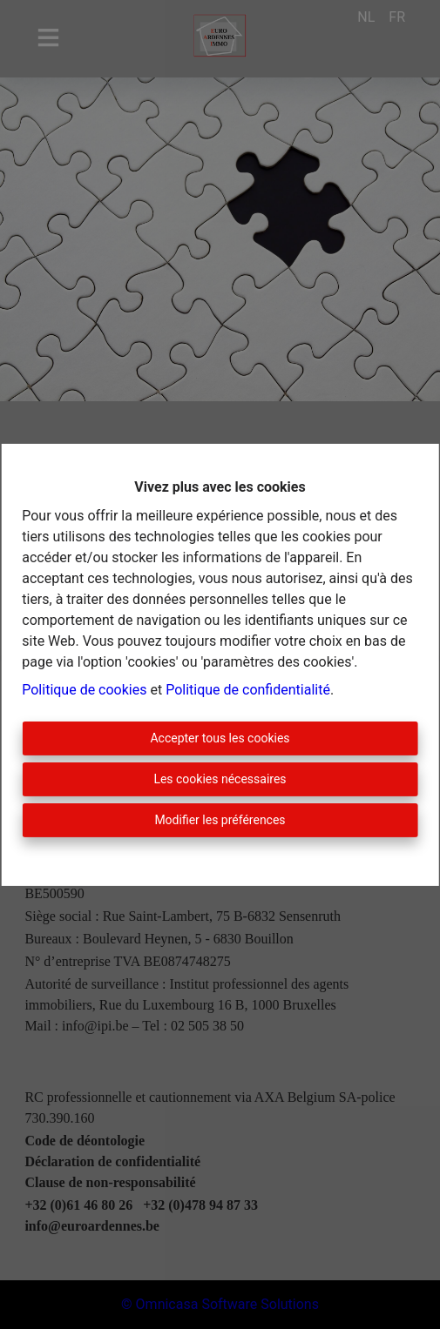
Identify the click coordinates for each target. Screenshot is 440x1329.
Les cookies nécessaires (219, 779)
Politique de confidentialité (248, 689)
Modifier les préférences (219, 820)
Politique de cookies (84, 689)
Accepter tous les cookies (219, 738)
